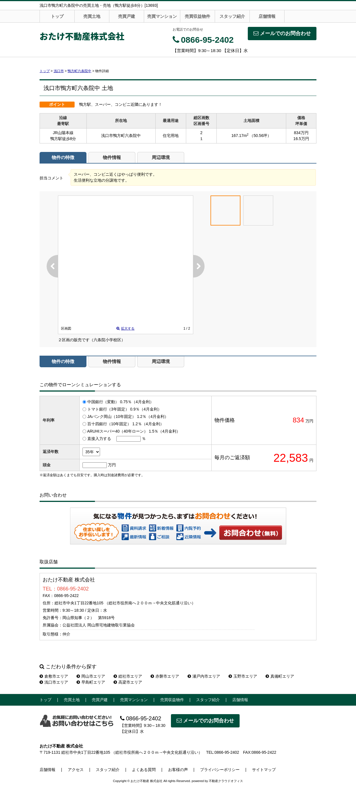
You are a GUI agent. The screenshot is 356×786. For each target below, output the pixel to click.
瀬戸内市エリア (204, 676)
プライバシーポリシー (220, 769)
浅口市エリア (54, 682)
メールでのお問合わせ (282, 33)
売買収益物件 (197, 16)
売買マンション (162, 16)
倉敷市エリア (54, 676)
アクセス (76, 769)
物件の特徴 (63, 157)
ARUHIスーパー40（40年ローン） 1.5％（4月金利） (133, 431)
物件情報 (112, 157)
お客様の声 (178, 769)
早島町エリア (91, 682)
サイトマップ (264, 769)
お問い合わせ (251, 532)
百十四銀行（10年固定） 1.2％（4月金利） (125, 424)
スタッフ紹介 (232, 16)
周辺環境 (161, 157)
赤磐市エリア (165, 676)
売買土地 (91, 16)
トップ (57, 16)
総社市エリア (128, 676)
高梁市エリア (128, 682)
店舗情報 (267, 16)
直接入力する (99, 438)
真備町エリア (280, 676)
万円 (112, 465)
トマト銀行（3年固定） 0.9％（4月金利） (124, 409)
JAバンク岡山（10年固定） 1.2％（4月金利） (127, 416)
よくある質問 (144, 769)
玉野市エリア (243, 676)
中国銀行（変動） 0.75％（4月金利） (120, 402)
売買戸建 (126, 16)
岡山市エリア (91, 676)
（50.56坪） (260, 135)
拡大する (125, 328)
